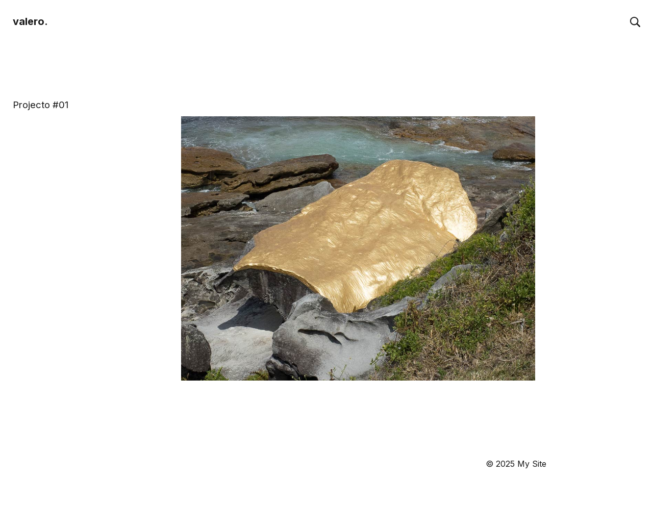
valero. (30, 21)
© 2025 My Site (516, 464)
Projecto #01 (40, 104)
